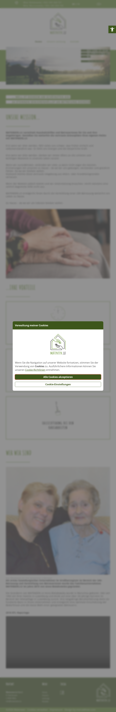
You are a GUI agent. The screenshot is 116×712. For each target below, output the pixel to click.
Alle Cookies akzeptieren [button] (58, 377)
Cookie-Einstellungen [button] (58, 384)
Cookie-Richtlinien (35, 370)
